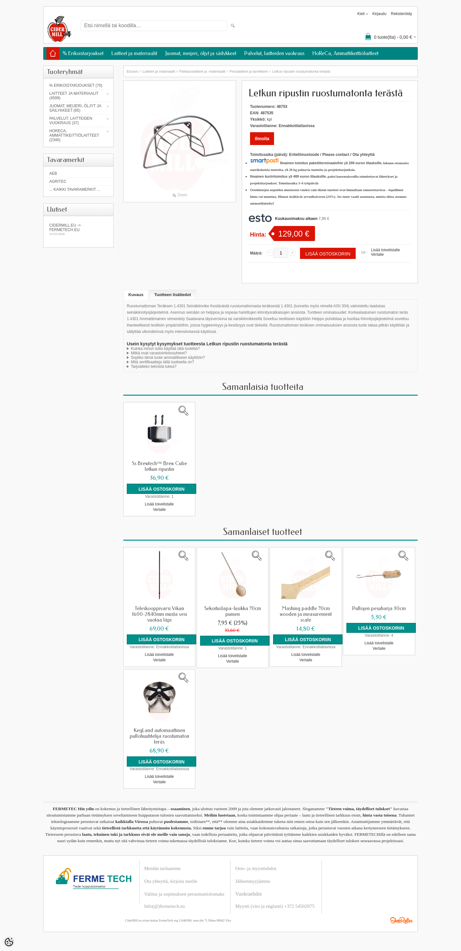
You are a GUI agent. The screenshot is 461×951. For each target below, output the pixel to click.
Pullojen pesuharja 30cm (379, 608)
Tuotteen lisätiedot (172, 294)
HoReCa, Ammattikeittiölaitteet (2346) (74, 135)
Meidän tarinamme (162, 868)
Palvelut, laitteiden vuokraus (274, 53)
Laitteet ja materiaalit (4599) (73, 95)
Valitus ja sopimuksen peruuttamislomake (184, 893)
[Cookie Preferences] (9, 942)
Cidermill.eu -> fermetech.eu (78, 229)
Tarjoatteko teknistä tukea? (154, 366)
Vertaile (377, 254)
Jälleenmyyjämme (252, 880)
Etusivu (132, 71)
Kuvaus (135, 294)
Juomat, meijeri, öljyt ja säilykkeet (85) (75, 108)
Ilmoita (262, 138)
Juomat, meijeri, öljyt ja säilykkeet (200, 53)
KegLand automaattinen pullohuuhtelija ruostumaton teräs (159, 736)
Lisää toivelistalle (385, 250)
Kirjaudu (379, 14)
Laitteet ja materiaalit (134, 53)
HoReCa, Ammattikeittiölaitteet (345, 53)
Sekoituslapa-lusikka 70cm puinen (232, 611)
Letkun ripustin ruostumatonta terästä (301, 71)
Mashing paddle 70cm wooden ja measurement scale (306, 614)
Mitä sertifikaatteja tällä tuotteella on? (162, 362)
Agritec (57, 181)
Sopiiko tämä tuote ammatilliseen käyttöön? (168, 357)
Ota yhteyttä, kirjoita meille (171, 880)
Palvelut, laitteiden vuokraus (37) (70, 120)
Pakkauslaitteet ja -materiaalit (202, 71)
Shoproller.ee (401, 920)
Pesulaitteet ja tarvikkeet (249, 71)
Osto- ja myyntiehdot (255, 868)
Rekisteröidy (401, 14)
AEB (53, 173)
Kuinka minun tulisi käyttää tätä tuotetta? (165, 348)
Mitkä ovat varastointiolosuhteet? (159, 353)
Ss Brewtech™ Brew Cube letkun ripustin (159, 466)
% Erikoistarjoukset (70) (75, 85)
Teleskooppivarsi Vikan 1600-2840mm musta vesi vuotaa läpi (159, 614)
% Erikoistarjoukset (82, 53)
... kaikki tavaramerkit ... (74, 189)
